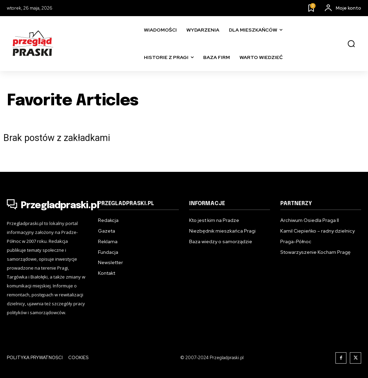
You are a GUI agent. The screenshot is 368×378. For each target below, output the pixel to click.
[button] (351, 44)
